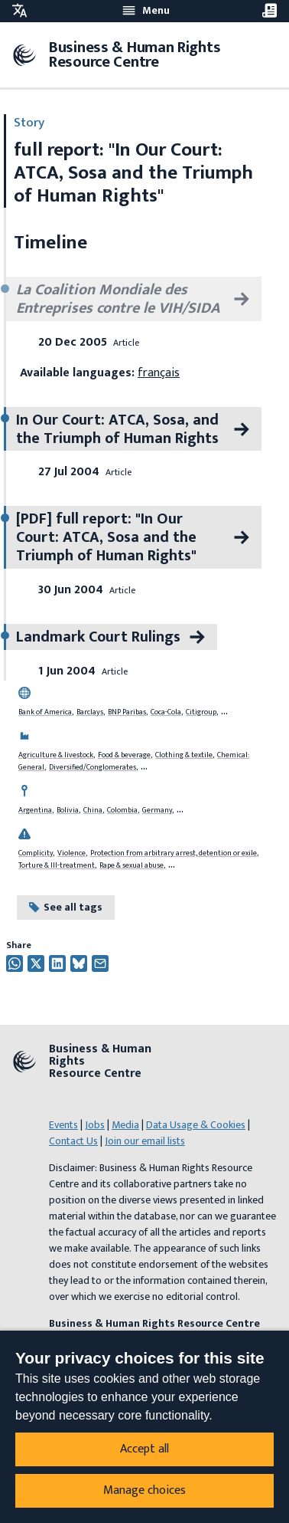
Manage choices (144, 1490)
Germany (157, 810)
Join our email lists (145, 1141)
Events (63, 1125)
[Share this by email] (100, 963)
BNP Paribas (127, 712)
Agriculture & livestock (55, 755)
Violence (71, 853)
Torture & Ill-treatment (56, 865)
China (92, 810)
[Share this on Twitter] (36, 963)
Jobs (95, 1125)
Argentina (35, 810)
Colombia (122, 810)
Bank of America (45, 712)
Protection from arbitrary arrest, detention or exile (173, 853)
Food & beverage (124, 755)
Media (125, 1125)
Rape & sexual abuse (131, 865)
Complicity (35, 853)
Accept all (144, 1449)
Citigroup (201, 712)
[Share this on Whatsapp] (14, 963)
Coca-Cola (166, 712)
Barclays (89, 712)
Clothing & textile (184, 755)
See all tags (65, 907)
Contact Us (73, 1141)
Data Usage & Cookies (195, 1125)
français (159, 373)
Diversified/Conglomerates (92, 767)
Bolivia (68, 810)
